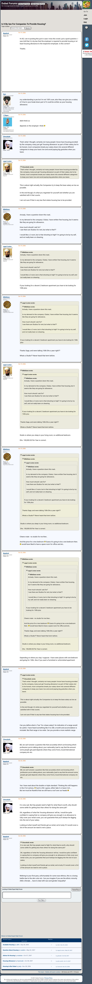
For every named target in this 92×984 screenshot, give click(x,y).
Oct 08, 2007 (65, 955)
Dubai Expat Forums (24, 4)
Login (86, 19)
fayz (4, 94)
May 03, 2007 (68, 950)
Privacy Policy (48, 978)
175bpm (5, 115)
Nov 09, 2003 (64, 945)
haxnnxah (20, 961)
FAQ (85, 22)
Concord (59, 966)
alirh (18, 945)
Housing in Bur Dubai (9, 966)
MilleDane (6, 209)
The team (41, 972)
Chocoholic (6, 137)
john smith (60, 961)
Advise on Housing (9, 955)
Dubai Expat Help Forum (37, 4)
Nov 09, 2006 (66, 966)
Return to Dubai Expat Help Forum (12, 936)
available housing (8, 945)
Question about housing (10, 950)
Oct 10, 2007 (67, 961)
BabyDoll (6, 33)
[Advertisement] (39, 16)
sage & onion (7, 161)
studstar (19, 955)
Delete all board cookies (52, 972)
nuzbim (23, 950)
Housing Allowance (9, 961)
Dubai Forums (9, 3)
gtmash (59, 955)
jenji (19, 966)
